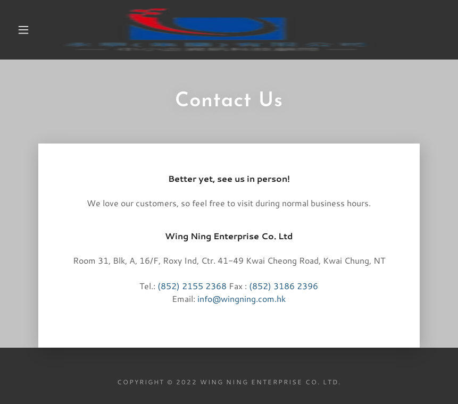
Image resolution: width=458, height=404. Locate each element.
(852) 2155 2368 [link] (192, 286)
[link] (218, 30)
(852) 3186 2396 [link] (283, 286)
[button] (23, 29)
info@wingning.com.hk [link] (241, 298)
